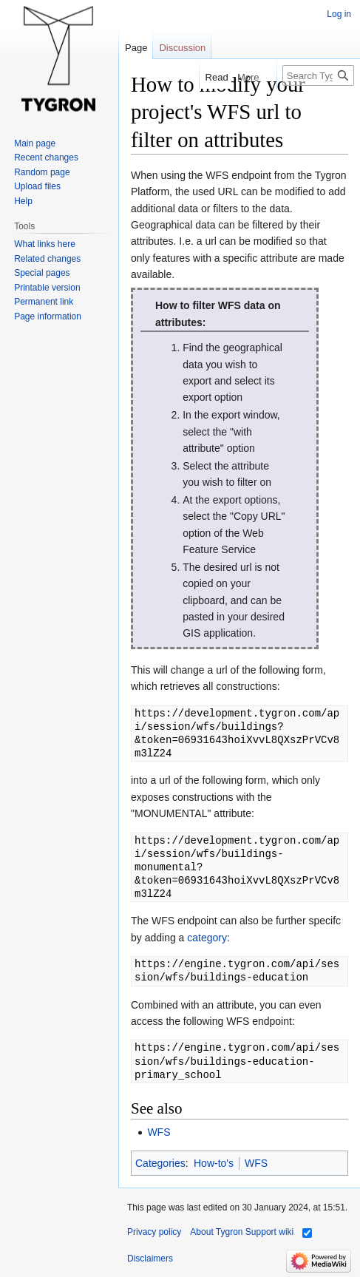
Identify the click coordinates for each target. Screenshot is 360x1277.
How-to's (214, 1163)
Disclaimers (150, 1258)
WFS (158, 1132)
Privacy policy (154, 1232)
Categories (160, 1163)
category (207, 938)
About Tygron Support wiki (241, 1232)
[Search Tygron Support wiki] (318, 75)
